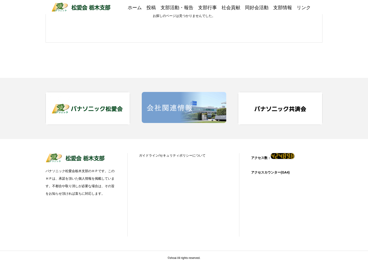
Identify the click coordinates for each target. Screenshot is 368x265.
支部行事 (207, 7)
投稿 (151, 7)
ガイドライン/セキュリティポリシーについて (172, 155)
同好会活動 (256, 7)
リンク (304, 7)
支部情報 (282, 7)
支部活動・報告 (177, 7)
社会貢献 (231, 7)
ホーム (135, 7)
